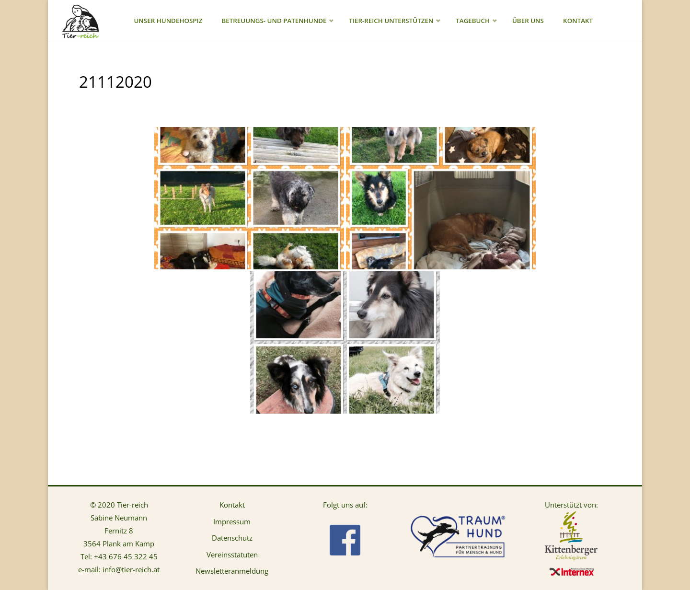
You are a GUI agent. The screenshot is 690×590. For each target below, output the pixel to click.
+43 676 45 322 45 (126, 556)
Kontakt (232, 504)
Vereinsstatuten (232, 554)
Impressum (232, 521)
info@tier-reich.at (131, 569)
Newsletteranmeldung (232, 571)
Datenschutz (232, 538)
